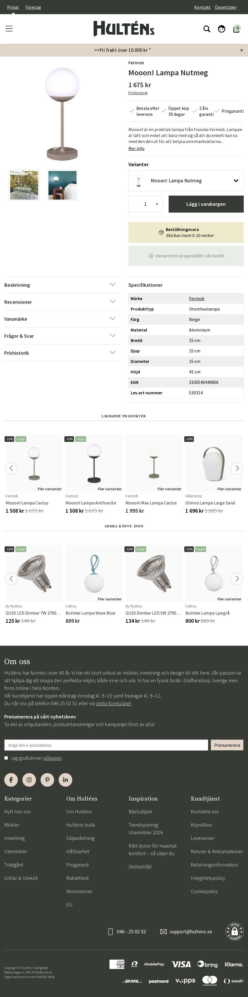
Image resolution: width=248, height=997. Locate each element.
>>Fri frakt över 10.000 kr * (122, 50)
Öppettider (226, 7)
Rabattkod (77, 878)
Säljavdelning (80, 838)
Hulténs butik (80, 824)
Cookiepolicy (204, 891)
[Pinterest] (47, 780)
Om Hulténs (79, 811)
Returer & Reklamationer (217, 851)
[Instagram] (29, 780)
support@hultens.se (191, 931)
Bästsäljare (140, 811)
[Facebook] (11, 780)
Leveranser (202, 838)
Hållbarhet (77, 851)
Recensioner (79, 891)
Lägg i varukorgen (206, 204)
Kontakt (202, 7)
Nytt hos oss (17, 811)
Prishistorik (138, 92)
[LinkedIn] (65, 780)
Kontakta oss (205, 811)
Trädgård (13, 864)
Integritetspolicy (208, 878)
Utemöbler (15, 851)
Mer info (136, 148)
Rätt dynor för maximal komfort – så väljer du (153, 849)
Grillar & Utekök (21, 878)
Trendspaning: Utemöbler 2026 (146, 828)
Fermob (136, 62)
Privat (13, 7)
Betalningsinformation (214, 864)
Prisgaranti (77, 864)
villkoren (52, 758)
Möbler (11, 824)
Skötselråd (140, 866)
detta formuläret (113, 703)
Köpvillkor (201, 824)
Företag (33, 7)
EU (69, 904)
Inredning (14, 838)
